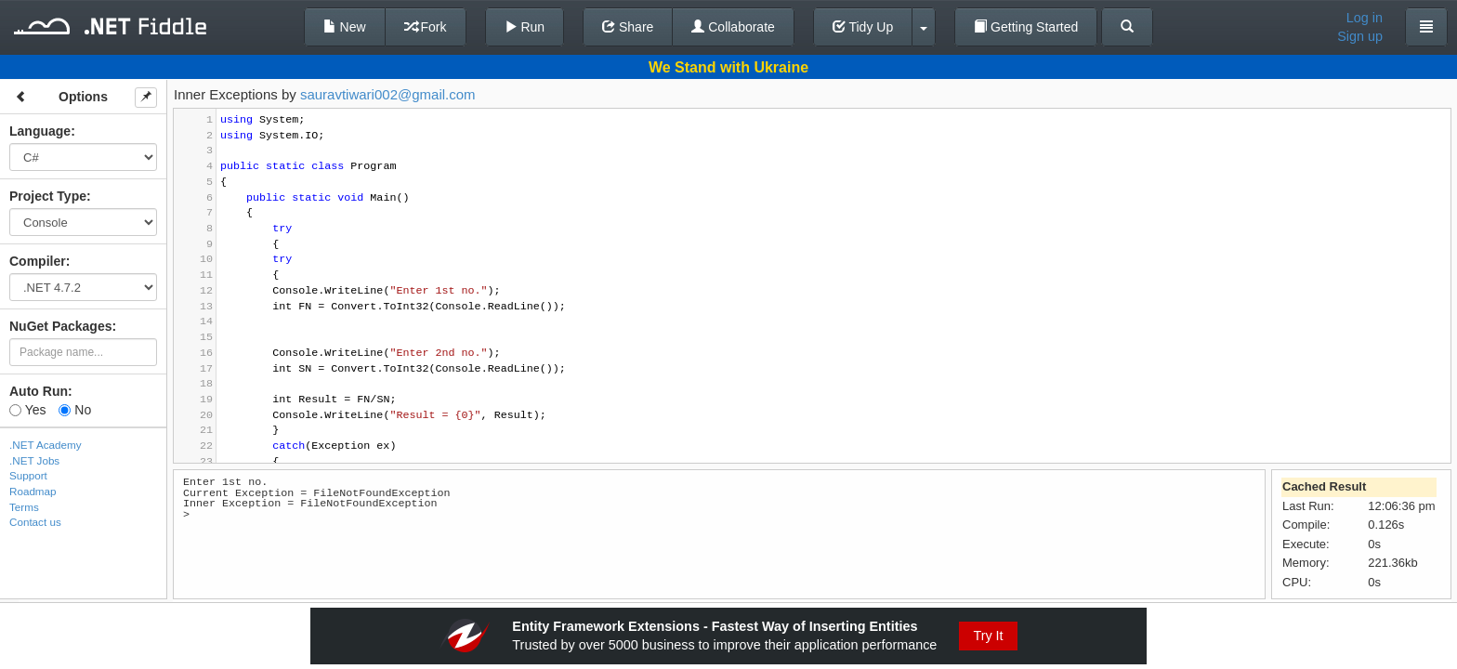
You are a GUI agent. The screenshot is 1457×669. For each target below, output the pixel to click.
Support (28, 475)
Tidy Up (863, 27)
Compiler (37, 261)
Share (627, 27)
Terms (24, 507)
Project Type (47, 196)
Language (40, 131)
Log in (1364, 17)
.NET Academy (45, 445)
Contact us (35, 522)
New (344, 27)
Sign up (1360, 36)
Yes (27, 409)
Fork (425, 27)
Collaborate (733, 27)
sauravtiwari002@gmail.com (388, 94)
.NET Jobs (34, 460)
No (75, 409)
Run (525, 27)
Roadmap (33, 491)
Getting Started (1026, 27)
